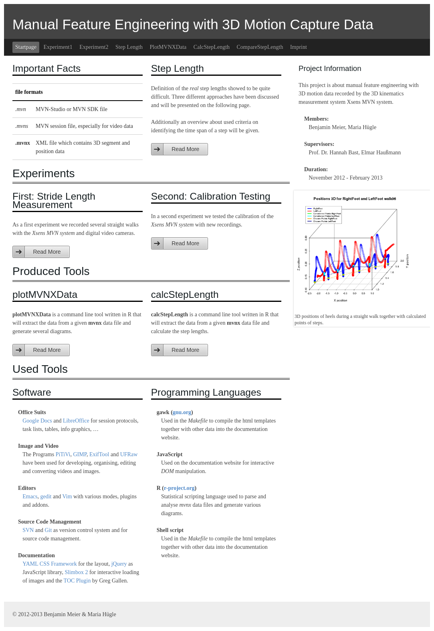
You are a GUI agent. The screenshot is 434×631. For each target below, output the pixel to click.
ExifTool (99, 454)
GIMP (79, 454)
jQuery (119, 564)
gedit (46, 496)
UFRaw (129, 454)
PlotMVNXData (168, 47)
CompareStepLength (260, 47)
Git (48, 530)
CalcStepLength (212, 47)
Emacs (29, 496)
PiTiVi (63, 454)
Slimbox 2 (76, 572)
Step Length (129, 47)
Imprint (298, 47)
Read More (185, 149)
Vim (67, 496)
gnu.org (182, 412)
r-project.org (179, 488)
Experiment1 (57, 47)
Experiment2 (93, 47)
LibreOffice (76, 421)
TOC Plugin (77, 581)
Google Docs (37, 421)
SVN (28, 530)
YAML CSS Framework (49, 564)
